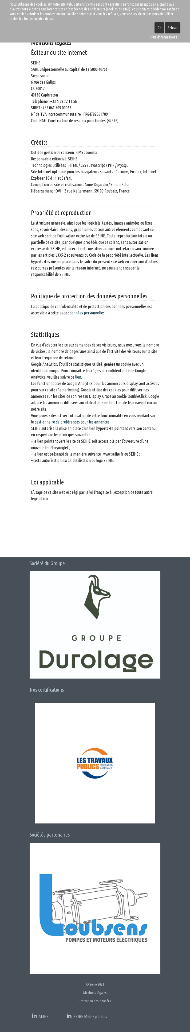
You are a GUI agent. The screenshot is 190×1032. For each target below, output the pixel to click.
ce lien (76, 377)
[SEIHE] (40, 1015)
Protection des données (95, 1001)
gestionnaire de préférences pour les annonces (72, 421)
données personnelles (87, 312)
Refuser (172, 27)
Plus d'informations (164, 37)
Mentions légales (95, 993)
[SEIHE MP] (86, 1015)
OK (159, 27)
